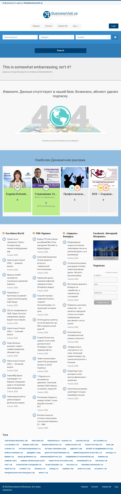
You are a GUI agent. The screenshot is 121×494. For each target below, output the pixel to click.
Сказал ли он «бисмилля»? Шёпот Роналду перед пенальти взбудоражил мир (17, 245)
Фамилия (98, 293)
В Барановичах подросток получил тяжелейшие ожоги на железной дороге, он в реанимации (77, 248)
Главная (36, 26)
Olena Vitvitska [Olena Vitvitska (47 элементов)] (93, 445)
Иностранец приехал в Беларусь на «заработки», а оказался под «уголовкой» (77, 290)
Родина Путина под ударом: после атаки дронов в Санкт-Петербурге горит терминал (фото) (46, 344)
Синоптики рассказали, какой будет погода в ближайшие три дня (77, 392)
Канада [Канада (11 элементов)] (111, 453)
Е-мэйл (98, 275)
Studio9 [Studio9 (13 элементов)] (10, 449)
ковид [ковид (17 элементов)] (53, 469)
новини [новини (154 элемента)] (67, 469)
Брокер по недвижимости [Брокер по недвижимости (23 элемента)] (99, 449)
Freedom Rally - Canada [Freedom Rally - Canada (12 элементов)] (59, 441)
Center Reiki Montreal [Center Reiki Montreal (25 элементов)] (16, 441)
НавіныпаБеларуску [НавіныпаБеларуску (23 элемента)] (51, 457)
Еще (75, 26)
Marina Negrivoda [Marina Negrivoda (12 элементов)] (51, 445)
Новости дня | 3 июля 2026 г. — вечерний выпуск (16, 364)
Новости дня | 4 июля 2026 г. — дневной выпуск (16, 263)
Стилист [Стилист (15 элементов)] (24, 469)
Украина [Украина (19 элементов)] (39, 469)
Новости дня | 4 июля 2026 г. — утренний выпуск (16, 331)
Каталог (48, 26)
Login (113, 26)
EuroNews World (15, 233)
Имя (95, 284)
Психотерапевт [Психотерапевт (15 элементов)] (54, 465)
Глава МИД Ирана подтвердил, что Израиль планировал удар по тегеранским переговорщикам (16, 382)
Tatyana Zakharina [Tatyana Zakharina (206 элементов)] (55, 449)
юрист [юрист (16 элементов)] (43, 473)
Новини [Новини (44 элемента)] (103, 457)
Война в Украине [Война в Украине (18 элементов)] (14, 453)
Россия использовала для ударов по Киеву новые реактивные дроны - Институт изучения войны (77, 269)
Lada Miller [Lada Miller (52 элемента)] (82, 441)
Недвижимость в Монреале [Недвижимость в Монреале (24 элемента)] (80, 457)
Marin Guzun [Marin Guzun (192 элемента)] (73, 445)
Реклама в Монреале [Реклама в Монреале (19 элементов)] (92, 465)
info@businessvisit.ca (33, 3)
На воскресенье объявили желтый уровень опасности (76, 335)
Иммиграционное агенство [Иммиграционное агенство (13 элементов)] (87, 453)
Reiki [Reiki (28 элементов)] (110, 445)
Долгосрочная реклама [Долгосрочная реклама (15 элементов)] (57, 453)
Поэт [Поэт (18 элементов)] (8, 465)
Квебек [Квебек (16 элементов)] (9, 457)
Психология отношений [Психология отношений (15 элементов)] (28, 465)
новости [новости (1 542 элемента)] (84, 469)
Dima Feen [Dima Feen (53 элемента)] (37, 441)
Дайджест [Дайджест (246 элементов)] (34, 453)
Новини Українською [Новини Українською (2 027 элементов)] (33, 461)
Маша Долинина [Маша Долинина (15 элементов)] (27, 457)
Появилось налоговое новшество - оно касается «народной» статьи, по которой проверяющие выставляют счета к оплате (77, 314)
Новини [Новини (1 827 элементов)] (11, 461)
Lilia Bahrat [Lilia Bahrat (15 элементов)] (12, 445)
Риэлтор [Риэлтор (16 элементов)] (10, 469)
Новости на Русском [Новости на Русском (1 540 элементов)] (61, 461)
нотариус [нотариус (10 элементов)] (101, 469)
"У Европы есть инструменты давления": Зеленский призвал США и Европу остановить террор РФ (47, 382)
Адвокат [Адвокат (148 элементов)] (76, 449)
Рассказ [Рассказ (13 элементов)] (72, 465)
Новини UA (62, 26)
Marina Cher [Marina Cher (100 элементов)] (30, 445)
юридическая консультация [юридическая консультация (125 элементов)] (20, 473)
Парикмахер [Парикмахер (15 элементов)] (84, 461)
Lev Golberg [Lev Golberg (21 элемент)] (100, 441)
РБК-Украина (43, 233)
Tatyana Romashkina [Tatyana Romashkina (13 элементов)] (30, 449)
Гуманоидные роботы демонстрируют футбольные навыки (16, 400)
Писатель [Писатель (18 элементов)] (101, 461)
